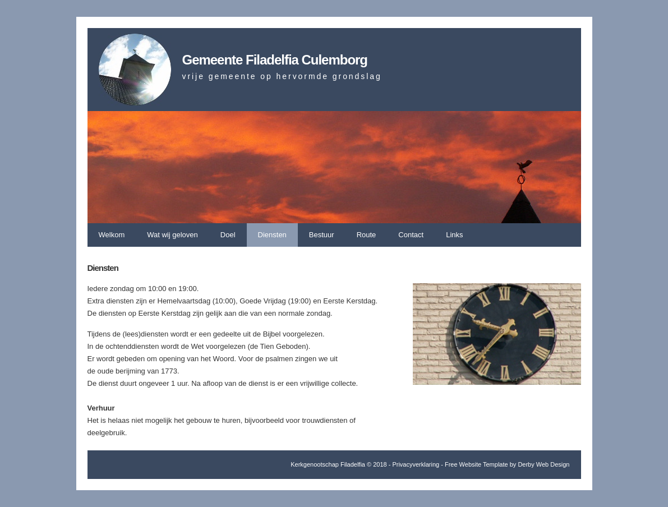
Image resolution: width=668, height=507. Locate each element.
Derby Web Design (543, 464)
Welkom (112, 235)
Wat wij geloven (172, 235)
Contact (410, 235)
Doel (228, 235)
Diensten (272, 235)
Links (454, 235)
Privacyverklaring (415, 464)
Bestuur (321, 235)
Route (366, 235)
